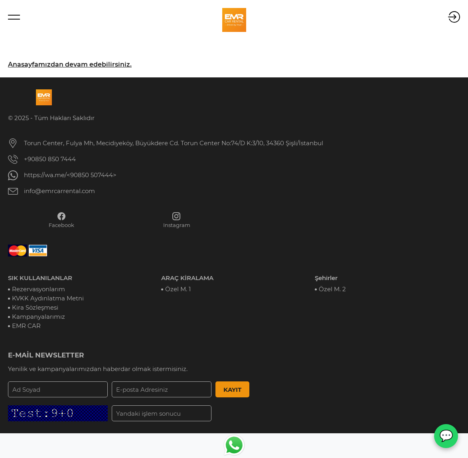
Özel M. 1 (178, 289)
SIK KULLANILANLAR (40, 278)
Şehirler (326, 278)
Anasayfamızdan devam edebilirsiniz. (70, 64)
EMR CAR (26, 326)
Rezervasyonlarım (38, 289)
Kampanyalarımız (38, 316)
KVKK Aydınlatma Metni (48, 298)
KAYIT (232, 389)
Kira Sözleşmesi (35, 307)
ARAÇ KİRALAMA (187, 278)
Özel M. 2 (332, 289)
